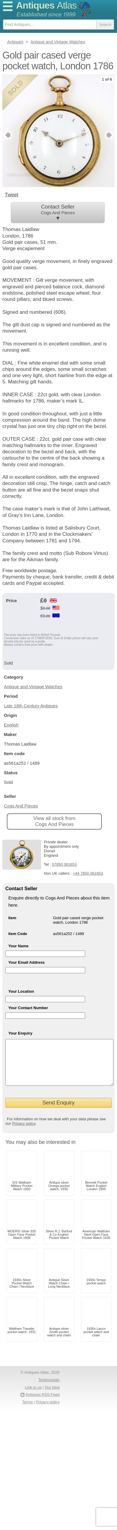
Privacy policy (23, 1132)
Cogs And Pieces (21, 805)
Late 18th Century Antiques (31, 705)
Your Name (18, 946)
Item (12, 918)
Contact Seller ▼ (57, 212)
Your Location (21, 991)
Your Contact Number (28, 1008)
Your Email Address (26, 962)
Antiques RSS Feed (43, 1403)
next (110, 135)
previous (7, 135)
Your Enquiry (20, 1033)
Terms (27, 1411)
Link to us (33, 1396)
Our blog (52, 1396)
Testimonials (49, 1389)
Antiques (46, 5)
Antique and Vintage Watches (33, 686)
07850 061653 (64, 864)
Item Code (17, 933)
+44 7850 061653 (88, 873)
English (11, 724)
